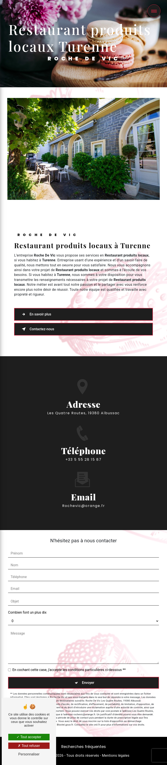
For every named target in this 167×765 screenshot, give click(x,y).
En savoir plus (35, 314)
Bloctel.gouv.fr (65, 724)
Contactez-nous (37, 329)
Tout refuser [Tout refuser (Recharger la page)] (29, 746)
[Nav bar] (153, 10)
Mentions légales (115, 755)
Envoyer (88, 683)
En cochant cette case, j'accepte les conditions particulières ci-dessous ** (69, 670)
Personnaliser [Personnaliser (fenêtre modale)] (29, 754)
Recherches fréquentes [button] (83, 746)
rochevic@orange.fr (83, 489)
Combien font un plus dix (27, 612)
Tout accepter (29, 737)
